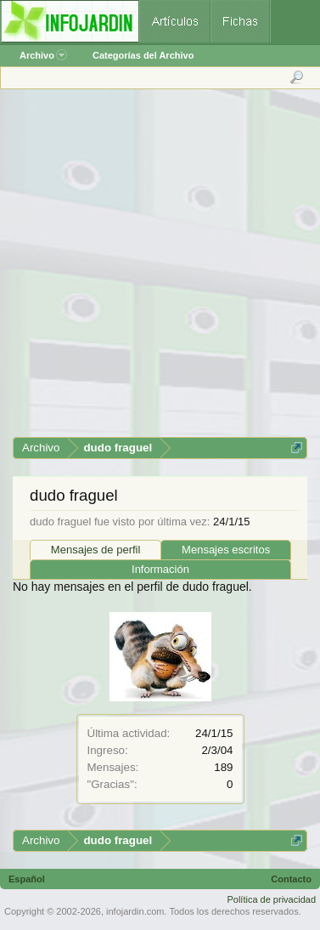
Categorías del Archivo (143, 55)
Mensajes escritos (226, 549)
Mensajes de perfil (96, 549)
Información (160, 569)
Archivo (43, 55)
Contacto (291, 879)
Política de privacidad (271, 899)
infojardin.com (135, 911)
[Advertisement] (159, 269)
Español (26, 879)
